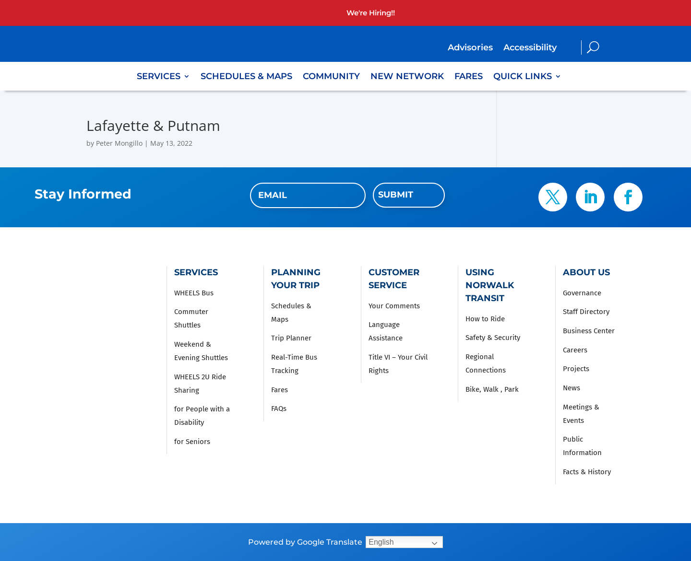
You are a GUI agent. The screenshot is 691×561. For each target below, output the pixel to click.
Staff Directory (586, 311)
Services (158, 77)
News (571, 388)
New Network (407, 77)
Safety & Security (492, 337)
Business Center (589, 331)
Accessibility (530, 48)
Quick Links (522, 77)
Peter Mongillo (119, 143)
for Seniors (192, 441)
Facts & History (587, 472)
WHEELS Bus (194, 293)
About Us (586, 272)
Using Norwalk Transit (489, 285)
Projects (576, 368)
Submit (395, 194)
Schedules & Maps (246, 77)
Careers (575, 350)
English (381, 542)
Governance (582, 293)
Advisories (470, 48)
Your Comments (394, 306)
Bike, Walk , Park (492, 389)
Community (331, 77)
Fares (468, 77)
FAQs (278, 408)
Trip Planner (291, 338)
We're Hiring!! (370, 12)
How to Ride (485, 319)
